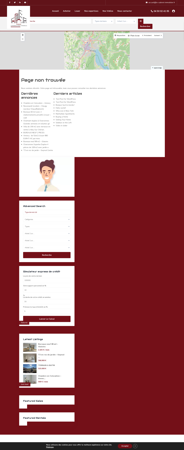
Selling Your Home (63, 120)
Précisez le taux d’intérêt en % (35, 306)
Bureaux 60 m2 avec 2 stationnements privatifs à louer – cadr (37, 115)
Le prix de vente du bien (32, 275)
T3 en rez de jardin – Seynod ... (46, 355)
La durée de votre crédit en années (37, 297)
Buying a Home (62, 117)
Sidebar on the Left (63, 122)
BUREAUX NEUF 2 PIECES (33, 132)
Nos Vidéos (108, 11)
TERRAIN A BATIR (46, 365)
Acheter (67, 11)
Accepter (124, 446)
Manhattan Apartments (65, 114)
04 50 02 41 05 (161, 11)
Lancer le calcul (39, 318)
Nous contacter (124, 11)
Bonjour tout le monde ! (65, 105)
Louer (77, 11)
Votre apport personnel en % (34, 285)
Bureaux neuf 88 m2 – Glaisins (35, 141)
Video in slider (61, 125)
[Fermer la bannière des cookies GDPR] (135, 446)
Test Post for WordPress (66, 99)
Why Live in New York (65, 111)
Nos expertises (91, 11)
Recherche (39, 251)
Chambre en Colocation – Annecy (36, 103)
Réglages (49, 447)
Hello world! (61, 108)
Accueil (55, 11)
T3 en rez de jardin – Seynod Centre (38, 150)
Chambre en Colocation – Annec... (43, 378)
